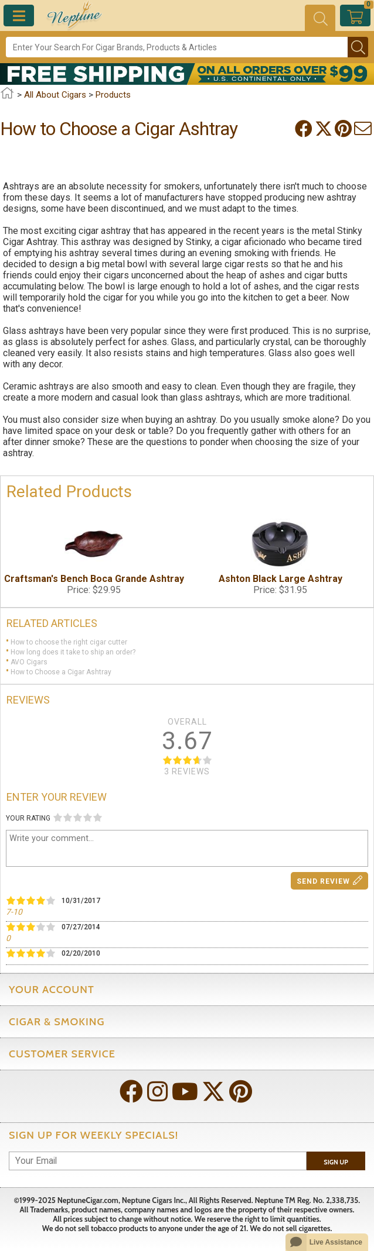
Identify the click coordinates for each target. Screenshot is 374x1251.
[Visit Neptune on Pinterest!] (241, 1093)
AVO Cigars (29, 662)
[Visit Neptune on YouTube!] (186, 1093)
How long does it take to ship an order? (73, 652)
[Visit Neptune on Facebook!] (132, 1093)
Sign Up (336, 1162)
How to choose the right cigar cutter (69, 642)
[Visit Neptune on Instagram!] (158, 1093)
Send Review (330, 880)
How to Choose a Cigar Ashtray (61, 672)
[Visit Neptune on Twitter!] (214, 1093)
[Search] (177, 47)
